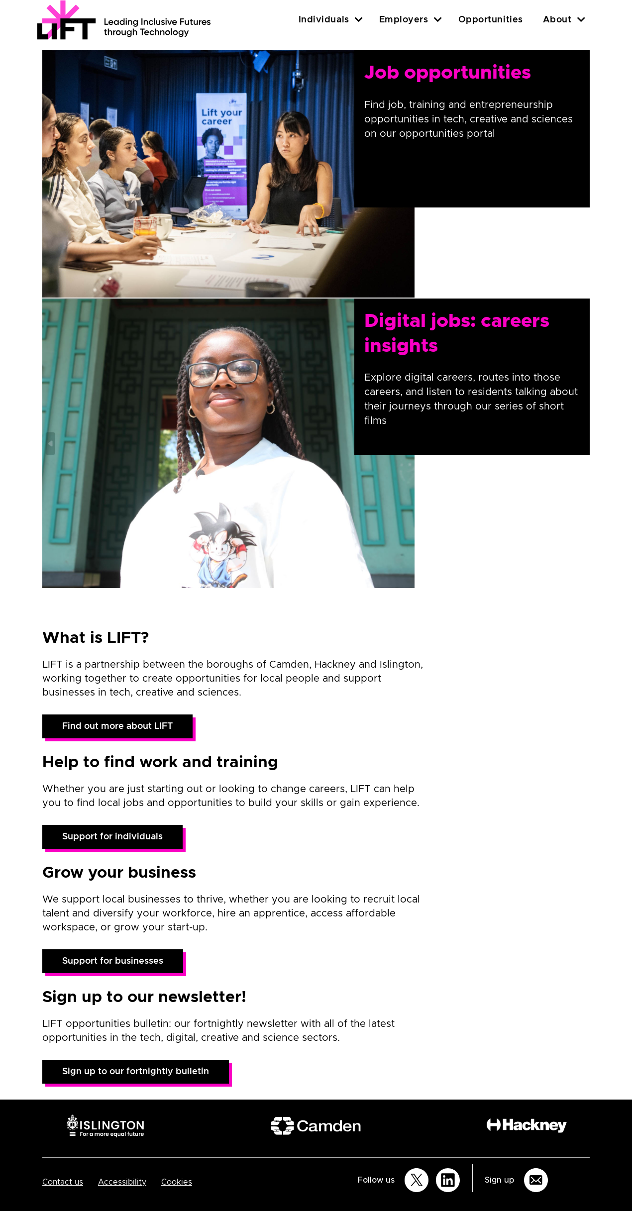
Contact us (62, 1182)
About (557, 19)
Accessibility (122, 1182)
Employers (403, 19)
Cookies (176, 1182)
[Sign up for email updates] (536, 1180)
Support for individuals (112, 836)
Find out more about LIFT (117, 726)
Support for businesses (112, 961)
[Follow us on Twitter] (416, 1180)
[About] (581, 19)
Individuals (324, 19)
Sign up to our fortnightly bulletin (135, 1071)
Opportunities (490, 19)
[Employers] (437, 19)
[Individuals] (358, 19)
